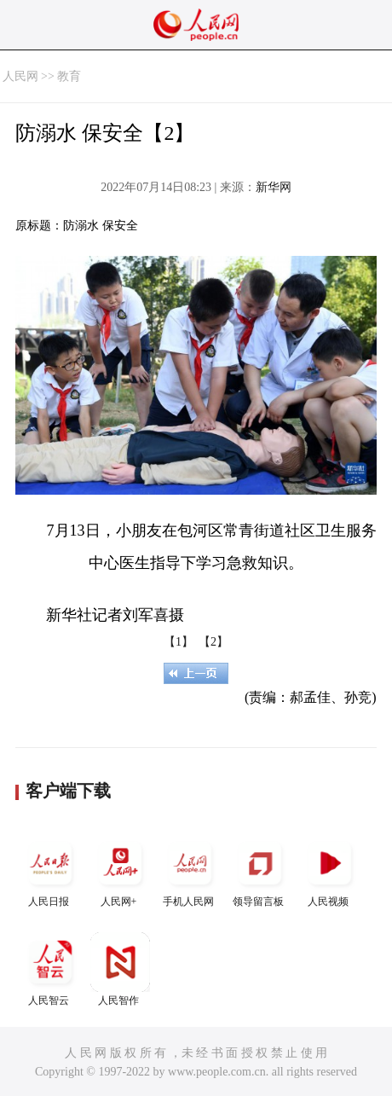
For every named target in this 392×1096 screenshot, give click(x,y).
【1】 (178, 641)
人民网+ (120, 870)
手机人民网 (190, 870)
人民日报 (50, 870)
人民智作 (120, 969)
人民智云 (50, 969)
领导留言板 (260, 870)
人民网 (20, 76)
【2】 (213, 641)
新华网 (273, 187)
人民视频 (330, 870)
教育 (69, 76)
